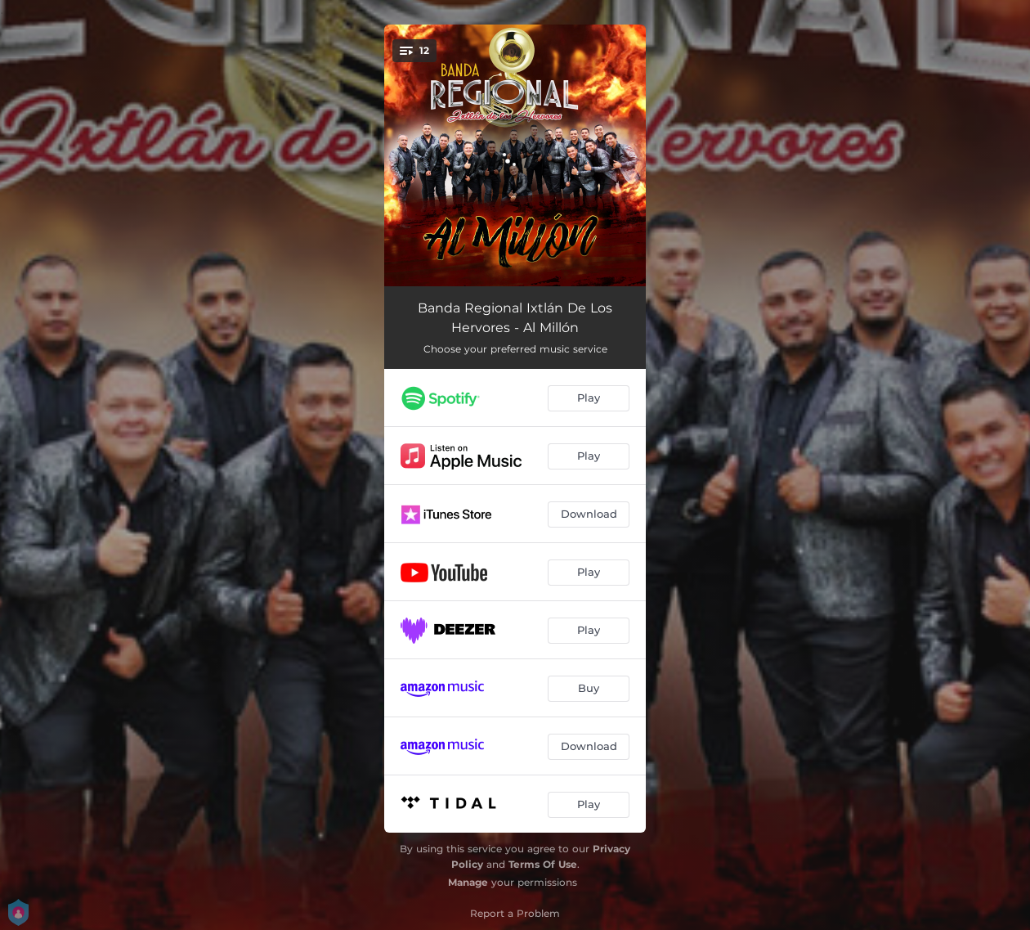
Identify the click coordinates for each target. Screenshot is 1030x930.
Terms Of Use (542, 864)
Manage (468, 882)
